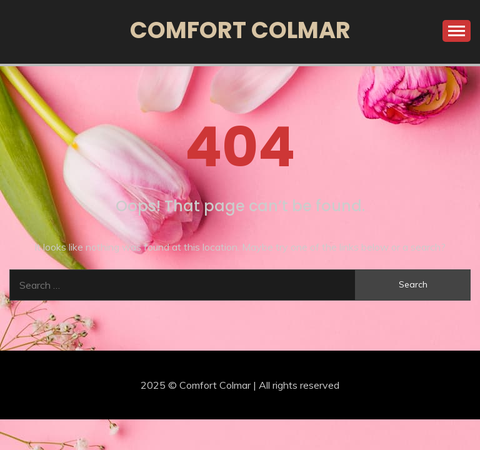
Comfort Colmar (240, 30)
